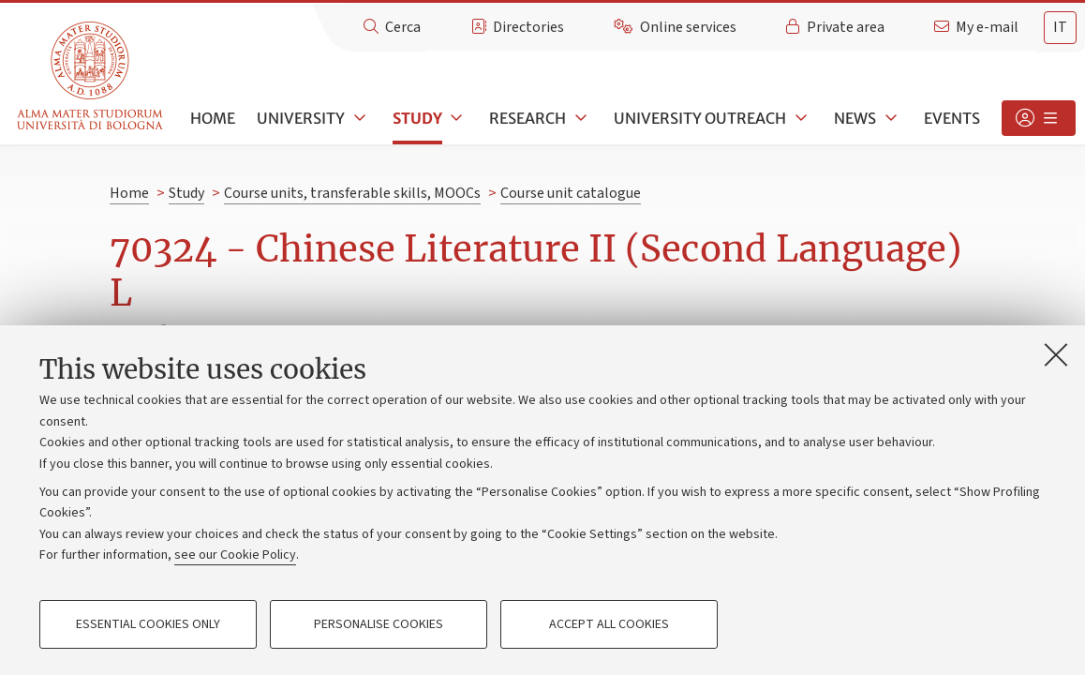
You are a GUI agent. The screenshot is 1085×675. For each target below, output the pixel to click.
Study (417, 118)
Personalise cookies (378, 624)
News (855, 118)
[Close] (1056, 354)
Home (212, 118)
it (1060, 27)
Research (527, 118)
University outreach (700, 118)
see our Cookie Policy (235, 555)
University (301, 118)
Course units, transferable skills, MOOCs (352, 193)
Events (952, 118)
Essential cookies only (148, 624)
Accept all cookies (609, 624)
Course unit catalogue (570, 193)
